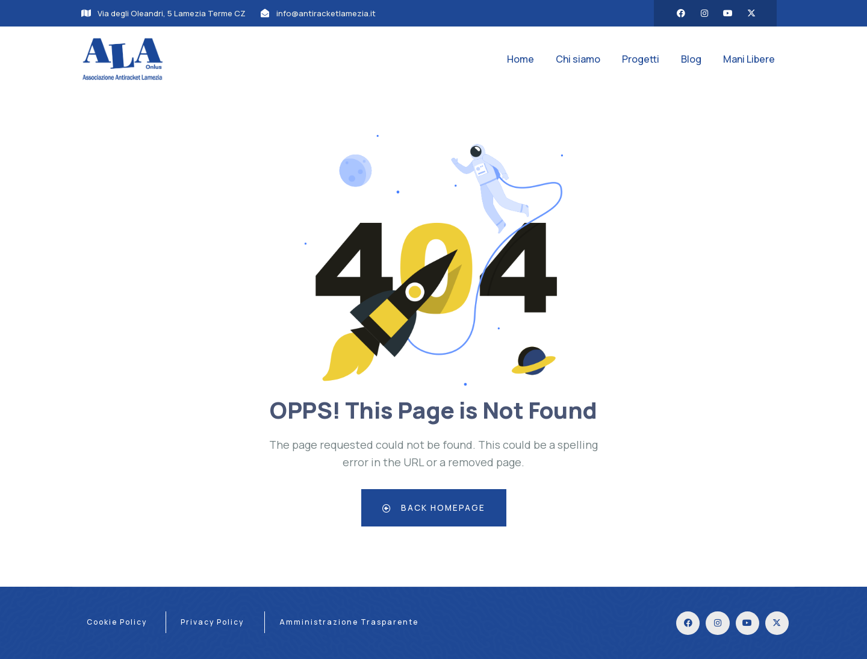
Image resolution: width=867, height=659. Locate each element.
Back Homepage (434, 507)
